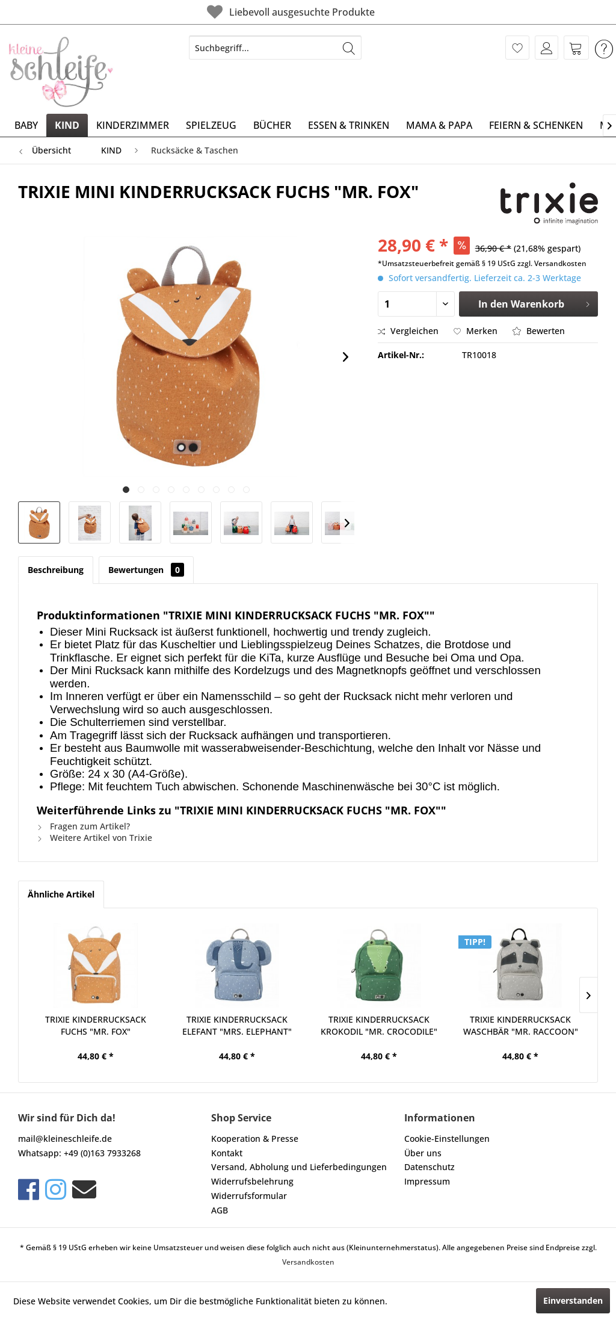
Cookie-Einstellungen (447, 1138)
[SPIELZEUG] (211, 125)
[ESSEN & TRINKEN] (349, 125)
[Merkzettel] (517, 48)
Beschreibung (56, 569)
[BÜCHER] (272, 125)
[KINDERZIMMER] (132, 125)
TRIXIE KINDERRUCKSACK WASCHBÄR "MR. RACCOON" (520, 1025)
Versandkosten (308, 1262)
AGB (219, 1210)
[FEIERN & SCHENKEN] (536, 125)
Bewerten (539, 330)
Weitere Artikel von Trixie (94, 837)
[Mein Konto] (546, 48)
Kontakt (226, 1153)
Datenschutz (429, 1167)
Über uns (423, 1153)
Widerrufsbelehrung (252, 1181)
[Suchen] (349, 48)
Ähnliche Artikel (61, 894)
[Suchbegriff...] (275, 48)
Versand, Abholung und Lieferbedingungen (299, 1167)
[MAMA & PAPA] (439, 125)
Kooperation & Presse (254, 1138)
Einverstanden (573, 1300)
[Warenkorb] (576, 48)
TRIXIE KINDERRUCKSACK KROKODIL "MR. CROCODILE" (379, 1025)
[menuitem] (275, 48)
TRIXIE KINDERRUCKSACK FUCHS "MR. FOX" (95, 1025)
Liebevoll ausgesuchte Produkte (290, 11)
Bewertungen (146, 570)
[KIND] (67, 125)
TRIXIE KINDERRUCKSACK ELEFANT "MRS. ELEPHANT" (237, 1025)
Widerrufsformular (249, 1195)
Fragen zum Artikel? (83, 826)
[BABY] (26, 125)
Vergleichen (408, 330)
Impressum (427, 1181)
